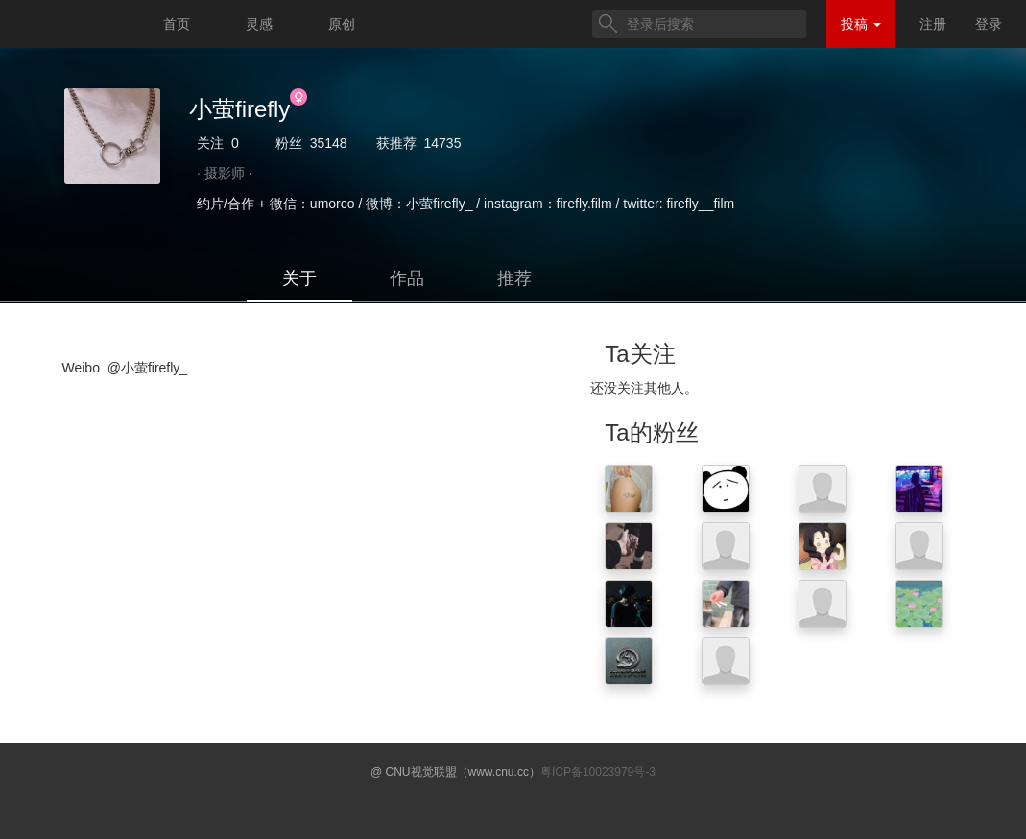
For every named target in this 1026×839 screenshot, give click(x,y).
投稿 (861, 24)
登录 (988, 24)
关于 (299, 278)
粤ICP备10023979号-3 (598, 772)
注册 (932, 24)
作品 (407, 278)
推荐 (514, 278)
